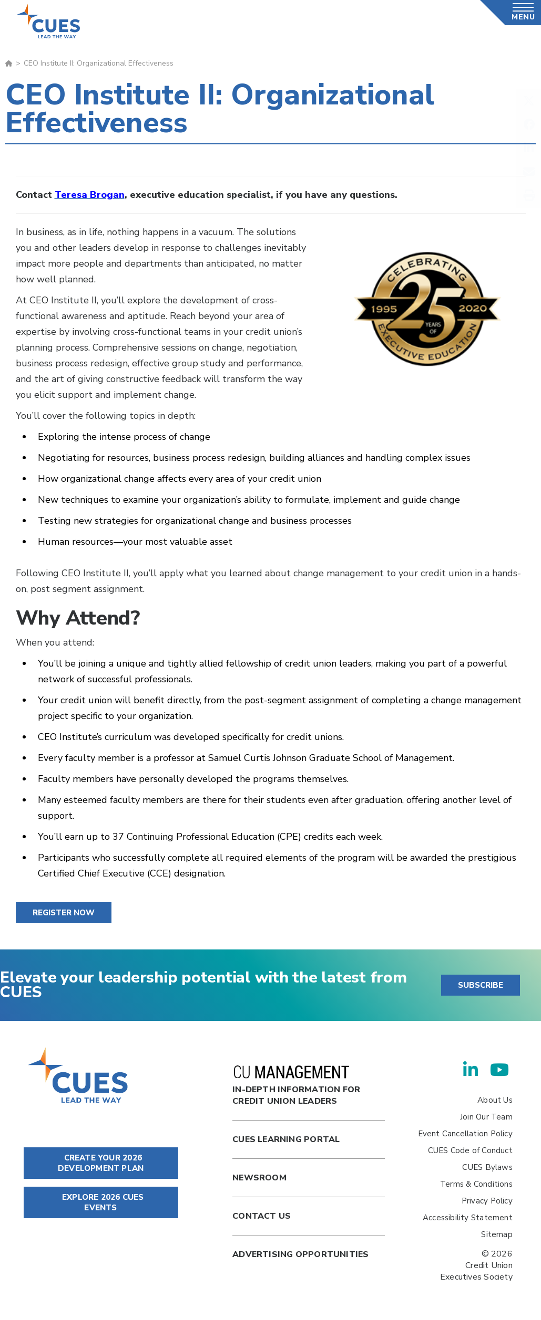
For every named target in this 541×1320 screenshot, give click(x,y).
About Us (495, 1100)
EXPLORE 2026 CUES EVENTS (101, 1202)
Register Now (64, 912)
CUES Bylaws (487, 1167)
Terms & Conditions (476, 1184)
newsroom (259, 1178)
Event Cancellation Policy (465, 1133)
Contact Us (261, 1216)
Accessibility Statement (468, 1217)
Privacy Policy (487, 1201)
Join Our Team (486, 1117)
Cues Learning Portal (286, 1139)
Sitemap (496, 1234)
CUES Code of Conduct (470, 1150)
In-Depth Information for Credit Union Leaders (296, 1086)
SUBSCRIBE (480, 985)
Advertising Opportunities (300, 1254)
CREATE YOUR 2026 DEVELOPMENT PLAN (101, 1163)
